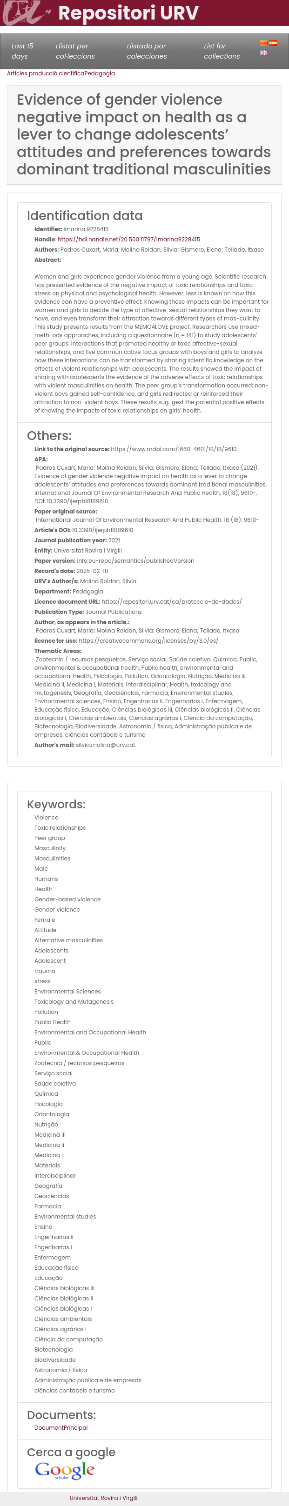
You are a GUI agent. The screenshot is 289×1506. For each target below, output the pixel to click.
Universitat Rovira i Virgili (104, 1498)
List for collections (222, 51)
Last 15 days (23, 51)
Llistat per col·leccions (75, 51)
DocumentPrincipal (60, 1428)
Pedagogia (99, 73)
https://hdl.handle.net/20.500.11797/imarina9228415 (129, 239)
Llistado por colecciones (147, 51)
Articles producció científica (45, 73)
